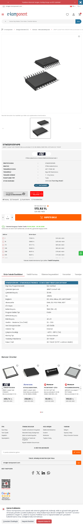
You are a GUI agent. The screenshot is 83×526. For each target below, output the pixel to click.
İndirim (45, 433)
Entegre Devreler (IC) (22, 29)
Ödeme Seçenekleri (50, 274)
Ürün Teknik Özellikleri (13, 274)
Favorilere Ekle (36, 199)
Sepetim (4, 435)
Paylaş (6, 199)
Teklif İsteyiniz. (53, 260)
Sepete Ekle (48, 217)
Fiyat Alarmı (25, 199)
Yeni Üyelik (5, 433)
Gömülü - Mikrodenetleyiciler (41, 29)
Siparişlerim (5, 438)
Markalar (46, 435)
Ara (78, 21)
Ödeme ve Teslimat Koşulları (28, 439)
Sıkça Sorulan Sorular (71, 435)
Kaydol (76, 452)
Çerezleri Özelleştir (10, 521)
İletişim (66, 430)
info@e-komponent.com (12, 6)
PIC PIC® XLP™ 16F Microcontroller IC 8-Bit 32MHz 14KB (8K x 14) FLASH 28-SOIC (51, 392)
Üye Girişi (4, 430)
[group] (41, 73)
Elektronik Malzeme (49, 430)
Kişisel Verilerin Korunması (30, 442)
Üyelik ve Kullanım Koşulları (31, 430)
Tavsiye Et (14, 199)
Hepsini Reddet (28, 521)
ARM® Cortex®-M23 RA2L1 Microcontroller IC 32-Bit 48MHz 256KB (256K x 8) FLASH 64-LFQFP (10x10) (31, 392)
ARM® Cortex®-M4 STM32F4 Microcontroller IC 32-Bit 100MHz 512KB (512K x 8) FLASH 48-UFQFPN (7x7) (10, 392)
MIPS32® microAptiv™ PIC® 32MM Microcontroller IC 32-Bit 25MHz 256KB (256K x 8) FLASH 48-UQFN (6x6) (72, 392)
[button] (8, 2)
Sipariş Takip (68, 433)
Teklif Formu (32, 274)
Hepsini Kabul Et (44, 521)
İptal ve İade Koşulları (29, 435)
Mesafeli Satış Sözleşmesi (30, 433)
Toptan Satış (47, 438)
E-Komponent (7, 30)
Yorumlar (66, 274)
